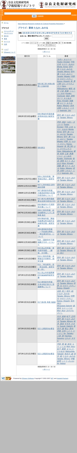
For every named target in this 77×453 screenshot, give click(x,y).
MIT (52, 378)
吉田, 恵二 (61, 291)
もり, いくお (67, 308)
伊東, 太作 (61, 331)
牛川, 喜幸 (61, 316)
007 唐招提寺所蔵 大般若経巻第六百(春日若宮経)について (46, 193)
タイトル (7, 41)
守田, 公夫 (68, 127)
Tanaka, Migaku (63, 76)
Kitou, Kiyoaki (62, 101)
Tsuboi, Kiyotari (63, 62)
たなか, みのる (66, 69)
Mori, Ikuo (61, 311)
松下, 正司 (70, 316)
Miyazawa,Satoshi (64, 306)
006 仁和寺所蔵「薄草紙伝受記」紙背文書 (46, 179)
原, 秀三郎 (68, 146)
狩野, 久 (67, 142)
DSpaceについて (9, 52)
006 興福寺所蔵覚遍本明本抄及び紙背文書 (46, 116)
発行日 (6, 36)
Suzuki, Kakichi (66, 326)
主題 (5, 44)
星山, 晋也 (69, 329)
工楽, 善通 (64, 91)
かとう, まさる (66, 103)
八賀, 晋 (60, 336)
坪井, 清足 (61, 122)
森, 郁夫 (68, 344)
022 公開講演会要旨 (46, 329)
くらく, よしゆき (64, 156)
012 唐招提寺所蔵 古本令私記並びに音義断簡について (46, 284)
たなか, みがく (66, 74)
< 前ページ (46, 51)
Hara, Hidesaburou (65, 151)
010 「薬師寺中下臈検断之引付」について (46, 242)
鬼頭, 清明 (70, 96)
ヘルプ (6, 49)
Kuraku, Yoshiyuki (64, 159)
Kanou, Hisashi (63, 81)
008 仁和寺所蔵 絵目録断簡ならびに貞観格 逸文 (46, 212)
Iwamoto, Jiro (65, 110)
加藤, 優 (60, 166)
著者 (5, 39)
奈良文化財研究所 (1, 15)
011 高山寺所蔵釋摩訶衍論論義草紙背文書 (46, 275)
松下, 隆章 (61, 349)
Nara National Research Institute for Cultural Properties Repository (40, 24)
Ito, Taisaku (68, 333)
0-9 (24, 33)
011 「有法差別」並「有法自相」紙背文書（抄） (46, 266)
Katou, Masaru (63, 106)
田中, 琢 (67, 137)
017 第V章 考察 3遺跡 (47, 302)
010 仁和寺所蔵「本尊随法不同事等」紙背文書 (46, 258)
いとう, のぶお (68, 361)
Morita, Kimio (62, 67)
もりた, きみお (68, 64)
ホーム (6, 23)
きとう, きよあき (64, 98)
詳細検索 (40, 16)
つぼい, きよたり (64, 59)
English (74, 15)
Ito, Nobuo (61, 363)
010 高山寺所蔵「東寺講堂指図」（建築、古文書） (46, 250)
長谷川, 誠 (68, 354)
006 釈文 (41, 148)
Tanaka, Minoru (63, 72)
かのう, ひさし (66, 79)
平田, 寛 (60, 344)
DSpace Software (28, 378)
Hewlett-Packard (62, 378)
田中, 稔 (60, 115)
